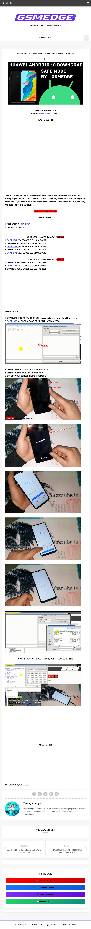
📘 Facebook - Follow (45, 888)
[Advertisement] (45, 177)
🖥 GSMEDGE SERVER (45, 895)
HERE (27, 224)
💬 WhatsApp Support (45, 902)
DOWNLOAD (12, 321)
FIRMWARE (12, 785)
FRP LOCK (24, 785)
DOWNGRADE (13, 240)
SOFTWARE (45, 114)
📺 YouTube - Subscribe (45, 881)
